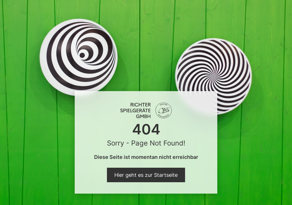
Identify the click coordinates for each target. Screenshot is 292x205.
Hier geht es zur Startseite (146, 175)
